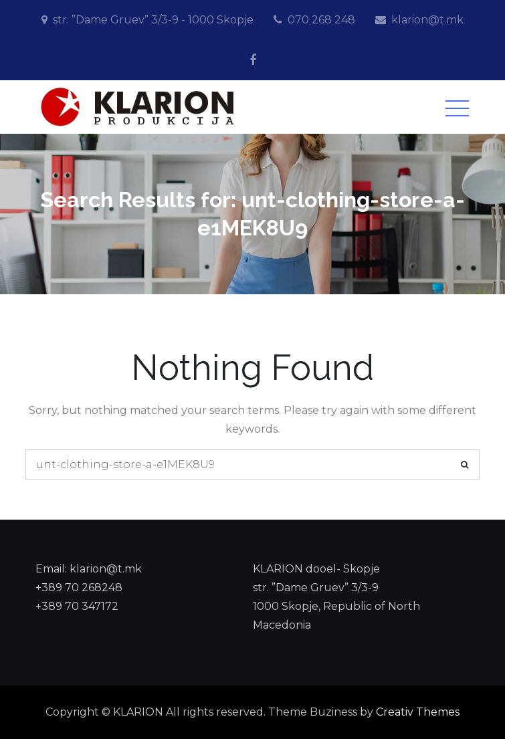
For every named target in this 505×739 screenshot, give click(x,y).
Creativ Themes (418, 712)
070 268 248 (321, 19)
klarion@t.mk (427, 19)
